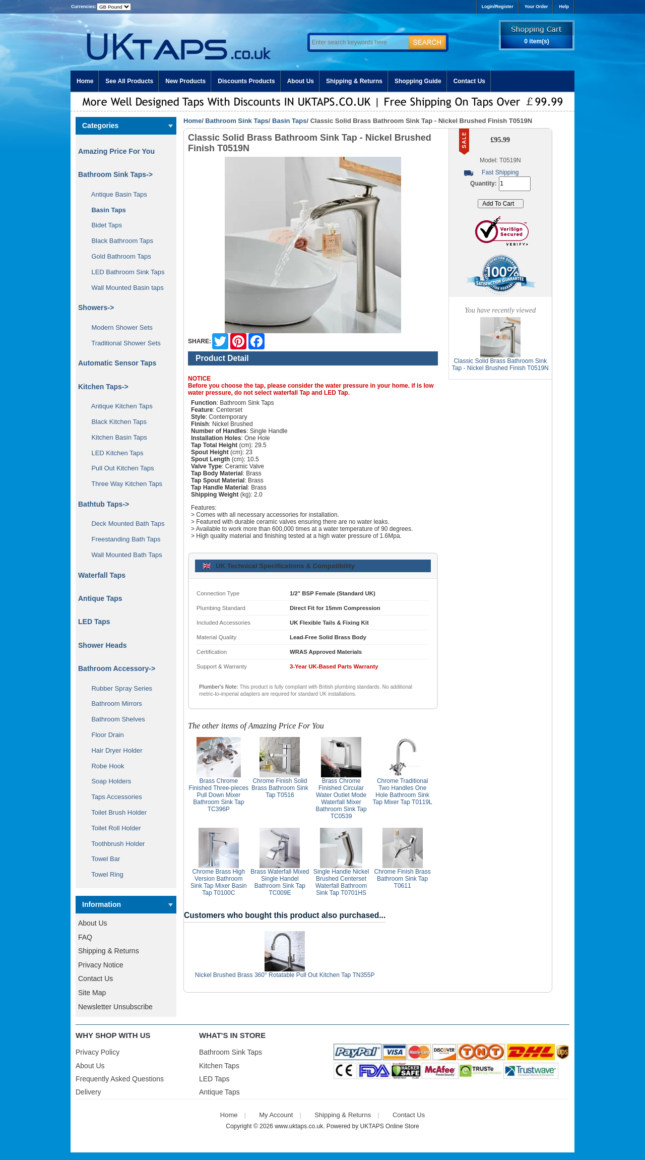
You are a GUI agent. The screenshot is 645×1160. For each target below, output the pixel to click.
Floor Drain (104, 735)
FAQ (85, 937)
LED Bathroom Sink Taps (124, 272)
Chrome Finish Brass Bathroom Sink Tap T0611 (402, 878)
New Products (185, 81)
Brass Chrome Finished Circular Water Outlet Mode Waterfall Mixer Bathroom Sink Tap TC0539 (340, 798)
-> (115, 174)
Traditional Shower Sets (122, 343)
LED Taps (94, 622)
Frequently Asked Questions (120, 1079)
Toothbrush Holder (114, 843)
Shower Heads (102, 645)
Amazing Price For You (116, 151)
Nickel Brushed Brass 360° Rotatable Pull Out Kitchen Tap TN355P (285, 975)
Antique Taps (100, 598)
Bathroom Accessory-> (116, 668)
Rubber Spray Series (118, 688)
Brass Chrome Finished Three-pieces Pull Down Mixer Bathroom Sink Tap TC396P (219, 795)
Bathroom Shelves (114, 719)
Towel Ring (103, 874)
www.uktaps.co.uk (299, 1126)
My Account (276, 1115)
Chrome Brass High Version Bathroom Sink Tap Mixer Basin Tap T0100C (218, 882)
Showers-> (96, 307)
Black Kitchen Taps (115, 421)
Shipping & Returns (354, 81)
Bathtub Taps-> (103, 504)
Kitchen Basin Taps (115, 437)
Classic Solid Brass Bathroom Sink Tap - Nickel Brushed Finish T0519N (500, 364)
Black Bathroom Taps (118, 241)
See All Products (129, 81)
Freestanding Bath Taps (122, 539)
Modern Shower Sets (118, 327)
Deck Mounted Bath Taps (124, 523)
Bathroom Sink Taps (236, 121)
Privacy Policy (97, 1052)
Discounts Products (246, 81)
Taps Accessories (113, 797)
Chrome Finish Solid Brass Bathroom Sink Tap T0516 (279, 788)
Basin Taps (289, 121)
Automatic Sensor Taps (117, 363)
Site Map (92, 993)
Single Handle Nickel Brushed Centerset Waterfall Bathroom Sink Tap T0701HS (341, 882)
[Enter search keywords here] (357, 42)
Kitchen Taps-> (103, 387)
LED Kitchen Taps (114, 453)
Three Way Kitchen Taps (123, 483)
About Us (300, 81)
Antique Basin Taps (115, 194)
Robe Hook (104, 766)
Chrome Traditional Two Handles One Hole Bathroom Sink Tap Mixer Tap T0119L (402, 791)
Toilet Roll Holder (112, 828)
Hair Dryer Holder (113, 750)
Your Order (536, 6)
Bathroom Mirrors (113, 703)
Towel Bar (102, 859)
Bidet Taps (103, 225)
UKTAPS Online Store (389, 1126)
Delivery (88, 1092)
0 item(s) (536, 41)
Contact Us (469, 81)
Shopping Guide (418, 81)
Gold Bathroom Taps (117, 256)
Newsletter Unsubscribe (115, 1007)
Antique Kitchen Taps (118, 406)
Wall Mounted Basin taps (124, 287)
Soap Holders (107, 781)
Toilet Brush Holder (115, 812)
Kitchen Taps (219, 1066)
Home (85, 81)
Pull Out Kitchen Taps (119, 468)
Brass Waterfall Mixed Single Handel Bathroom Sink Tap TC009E (279, 882)
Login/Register (497, 6)
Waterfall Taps (101, 575)
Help (564, 6)
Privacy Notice (100, 965)
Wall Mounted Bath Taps (123, 555)
